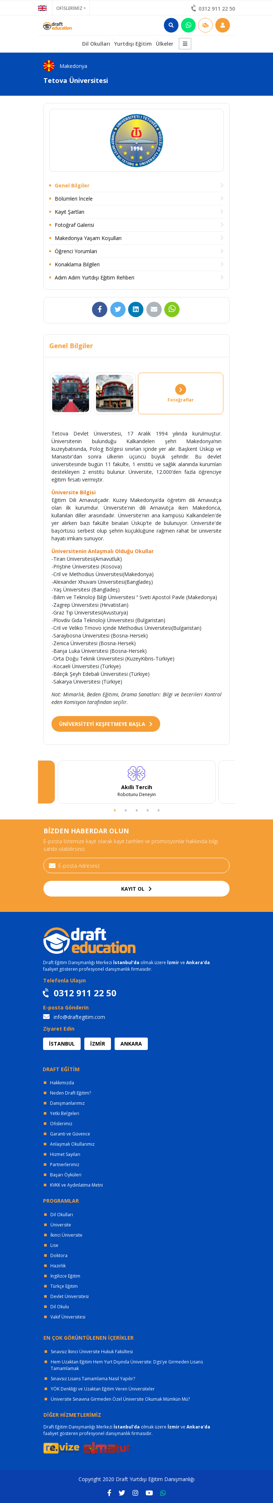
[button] (185, 43)
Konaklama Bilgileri (77, 264)
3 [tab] (136, 809)
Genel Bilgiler (72, 185)
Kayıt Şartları (69, 211)
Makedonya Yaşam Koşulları (88, 238)
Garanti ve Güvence (70, 1134)
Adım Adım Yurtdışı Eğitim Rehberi (94, 277)
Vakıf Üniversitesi (67, 1317)
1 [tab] (114, 809)
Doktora (59, 1255)
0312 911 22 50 (213, 8)
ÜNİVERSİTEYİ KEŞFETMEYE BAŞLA (106, 723)
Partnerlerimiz (64, 1164)
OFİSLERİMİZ (69, 8)
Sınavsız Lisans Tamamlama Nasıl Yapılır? (93, 1378)
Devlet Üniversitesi (69, 1296)
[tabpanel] (136, 782)
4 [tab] (147, 809)
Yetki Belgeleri (64, 1113)
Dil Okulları (61, 1214)
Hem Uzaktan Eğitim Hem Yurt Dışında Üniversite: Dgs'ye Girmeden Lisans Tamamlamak (127, 1365)
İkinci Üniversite (66, 1235)
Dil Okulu (59, 1307)
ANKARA (131, 1043)
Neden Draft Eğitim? (70, 1093)
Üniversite (60, 1225)
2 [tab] (125, 809)
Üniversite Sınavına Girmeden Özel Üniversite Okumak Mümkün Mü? (120, 1399)
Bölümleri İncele (74, 198)
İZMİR (97, 1043)
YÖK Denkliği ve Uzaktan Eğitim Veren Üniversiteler (103, 1389)
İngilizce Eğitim (65, 1276)
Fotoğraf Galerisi (74, 224)
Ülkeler (164, 43)
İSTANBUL (62, 1043)
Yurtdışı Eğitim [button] (133, 43)
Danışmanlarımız (67, 1103)
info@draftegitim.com (74, 1016)
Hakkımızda (62, 1083)
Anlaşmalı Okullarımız (72, 1144)
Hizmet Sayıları (65, 1154)
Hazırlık (58, 1266)
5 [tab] (158, 809)
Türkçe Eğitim (64, 1286)
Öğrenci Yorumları (76, 251)
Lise (54, 1245)
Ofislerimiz (61, 1123)
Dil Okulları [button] (96, 43)
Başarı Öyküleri (65, 1175)
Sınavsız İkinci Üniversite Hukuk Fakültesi (92, 1351)
